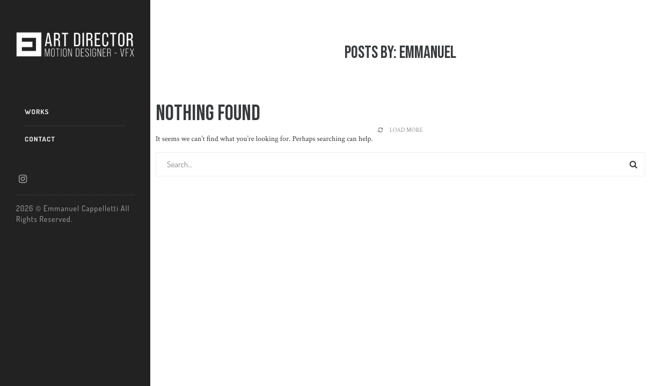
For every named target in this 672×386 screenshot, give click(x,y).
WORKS (37, 111)
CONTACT (40, 139)
